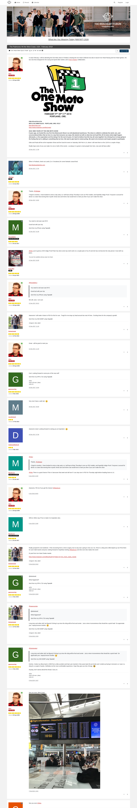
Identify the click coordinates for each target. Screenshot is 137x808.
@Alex (31, 251)
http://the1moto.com (35, 125)
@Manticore (56, 488)
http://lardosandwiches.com (37, 165)
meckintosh (12, 417)
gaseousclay (12, 389)
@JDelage (37, 191)
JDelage (11, 177)
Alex (9, 73)
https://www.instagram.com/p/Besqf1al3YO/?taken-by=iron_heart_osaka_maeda (52, 557)
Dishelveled (12, 331)
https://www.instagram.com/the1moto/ (40, 127)
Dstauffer (11, 269)
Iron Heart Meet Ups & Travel (19, 50)
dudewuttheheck (13, 445)
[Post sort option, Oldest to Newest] (117, 51)
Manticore (11, 473)
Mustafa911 (12, 237)
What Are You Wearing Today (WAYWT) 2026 (68, 39)
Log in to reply (124, 51)
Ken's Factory (73, 59)
